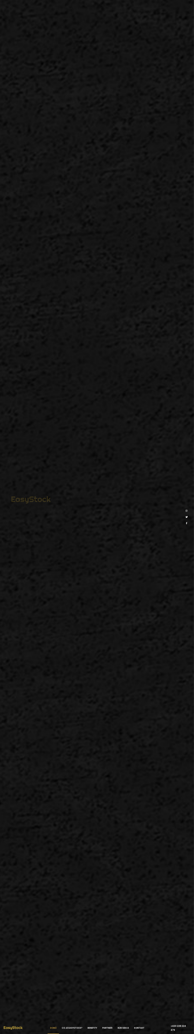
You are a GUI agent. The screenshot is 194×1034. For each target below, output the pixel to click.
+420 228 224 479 (178, 1028)
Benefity (92, 1027)
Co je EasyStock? (72, 1027)
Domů (53, 1027)
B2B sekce (123, 1027)
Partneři (107, 1027)
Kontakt (139, 1027)
